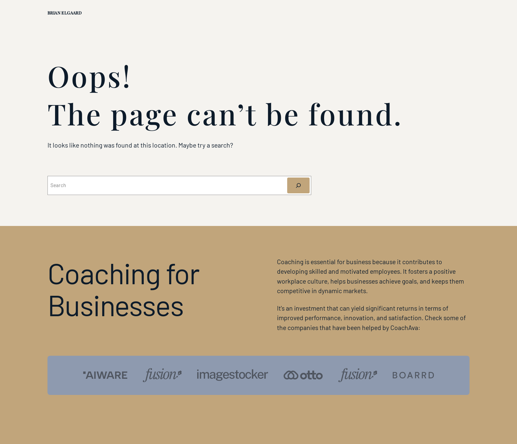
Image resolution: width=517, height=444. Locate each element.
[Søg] (298, 185)
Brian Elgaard (64, 12)
